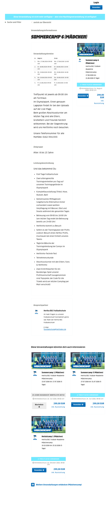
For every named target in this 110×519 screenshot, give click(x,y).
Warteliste (39, 405)
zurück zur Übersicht (42, 22)
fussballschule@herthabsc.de (55, 329)
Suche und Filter (14, 22)
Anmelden (96, 7)
